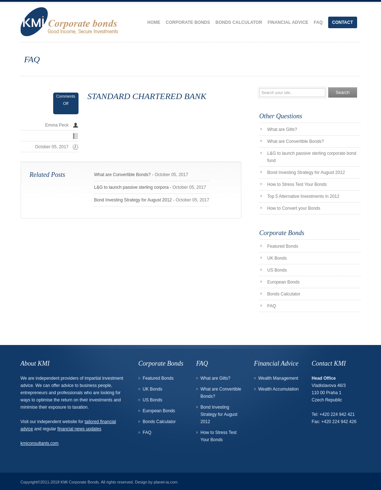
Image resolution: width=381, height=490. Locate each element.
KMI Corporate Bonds (79, 482)
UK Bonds (277, 258)
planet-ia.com (166, 482)
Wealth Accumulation (278, 389)
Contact (342, 22)
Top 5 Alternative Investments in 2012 (303, 196)
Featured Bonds (282, 246)
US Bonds (277, 270)
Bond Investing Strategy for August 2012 (133, 200)
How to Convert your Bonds (294, 208)
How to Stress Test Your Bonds (297, 184)
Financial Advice (287, 22)
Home (153, 22)
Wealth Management (278, 378)
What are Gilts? (282, 129)
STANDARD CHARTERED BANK (147, 96)
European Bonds (283, 282)
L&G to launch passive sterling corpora (131, 187)
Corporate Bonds (188, 22)
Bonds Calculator (238, 22)
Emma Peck (57, 125)
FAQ (318, 22)
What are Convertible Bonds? (122, 174)
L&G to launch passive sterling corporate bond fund (311, 157)
